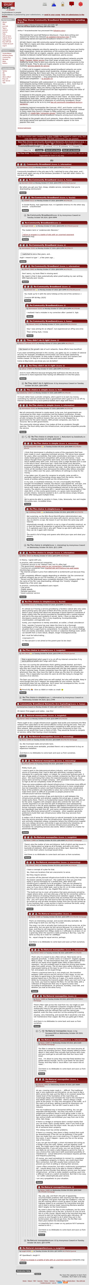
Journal (73, 183)
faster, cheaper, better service (32, 60)
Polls (4, 34)
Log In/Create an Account (32, 144)
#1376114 (68, 200)
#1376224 (72, 865)
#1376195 (77, 446)
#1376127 (69, 343)
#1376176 (64, 740)
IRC (3, 73)
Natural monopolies (37, 715)
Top (47, 144)
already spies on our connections (48, 566)
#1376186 (68, 764)
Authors (5, 30)
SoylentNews (8, 6)
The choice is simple (37, 390)
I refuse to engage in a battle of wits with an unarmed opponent (48, 235)
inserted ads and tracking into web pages (62, 568)
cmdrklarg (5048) (35, 512)
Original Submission (24, 128)
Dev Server (6, 81)
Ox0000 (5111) (29, 200)
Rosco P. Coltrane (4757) (27, 343)
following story (59, 31)
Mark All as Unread (71, 150)
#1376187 (69, 840)
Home (24, 1281)
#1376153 (68, 605)
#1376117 (68, 248)
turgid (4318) (28, 226)
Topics (4, 28)
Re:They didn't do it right (42, 366)
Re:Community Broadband (42, 180)
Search (4, 32)
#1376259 (77, 953)
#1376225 (65, 653)
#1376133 (68, 269)
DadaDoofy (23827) (26, 393)
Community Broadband (39, 164)
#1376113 (66, 183)
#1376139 (71, 290)
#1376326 (42, 1192)
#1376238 (74, 917)
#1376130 (66, 393)
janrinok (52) (30, 290)
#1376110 (66, 167)
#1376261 (79, 999)
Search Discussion (74, 144)
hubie (26, 25)
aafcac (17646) (27, 369)
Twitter (4, 71)
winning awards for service (38, 66)
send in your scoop (52, 15)
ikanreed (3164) (27, 183)
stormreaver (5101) (26, 167)
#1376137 (66, 707)
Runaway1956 (51, 1033)
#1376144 (64, 556)
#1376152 (72, 324)
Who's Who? (6, 77)
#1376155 (63, 719)
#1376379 (79, 512)
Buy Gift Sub (6, 42)
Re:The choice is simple (41, 405)
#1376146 (75, 308)
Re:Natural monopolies (41, 737)
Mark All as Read (53, 150)
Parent (23, 193)
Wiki (3, 75)
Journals (5, 26)
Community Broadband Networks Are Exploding (45, 704)
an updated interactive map (57, 37)
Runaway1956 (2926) (33, 446)
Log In (4, 46)
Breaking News (7, 55)
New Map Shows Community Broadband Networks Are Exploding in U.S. (51, 142)
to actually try (47, 79)
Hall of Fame (6, 36)
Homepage (73, 740)
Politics (4, 63)
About (4, 22)
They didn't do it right (38, 340)
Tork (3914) (26, 653)
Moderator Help (23, 1271)
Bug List (5, 79)
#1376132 (65, 369)
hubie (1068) (53, 136)
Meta (4, 61)
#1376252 (66, 1251)
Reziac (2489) (26, 740)
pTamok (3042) (29, 269)
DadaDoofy (78, 437)
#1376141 (68, 226)
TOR (3, 83)
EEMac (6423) (26, 556)
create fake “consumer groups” (43, 113)
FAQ (3, 24)
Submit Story (7, 38)
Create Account (7, 44)
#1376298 (42, 1044)
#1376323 (40, 1086)
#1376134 (68, 408)
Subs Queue (6, 40)
